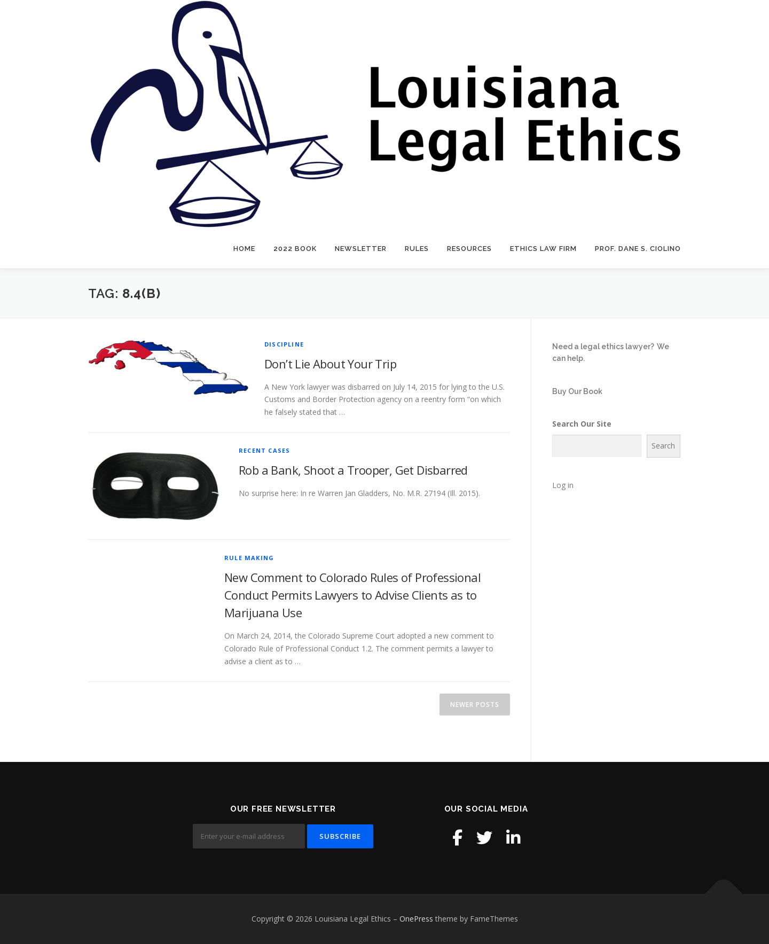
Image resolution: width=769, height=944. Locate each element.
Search (663, 445)
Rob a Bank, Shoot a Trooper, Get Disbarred (353, 470)
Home (244, 249)
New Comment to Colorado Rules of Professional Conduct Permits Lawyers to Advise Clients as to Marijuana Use (352, 594)
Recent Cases (264, 450)
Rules (417, 249)
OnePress (416, 919)
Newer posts (474, 704)
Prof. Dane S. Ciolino (638, 249)
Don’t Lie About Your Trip (330, 364)
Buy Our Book (577, 391)
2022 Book (295, 249)
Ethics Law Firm (543, 249)
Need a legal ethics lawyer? (603, 346)
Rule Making (249, 558)
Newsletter (361, 249)
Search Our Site (581, 424)
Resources (469, 249)
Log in (563, 485)
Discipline (284, 344)
